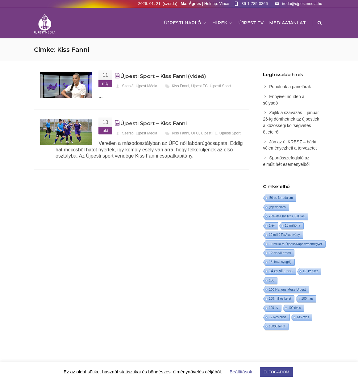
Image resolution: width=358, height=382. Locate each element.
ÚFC (195, 133)
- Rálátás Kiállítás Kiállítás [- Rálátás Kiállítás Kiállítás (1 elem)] (287, 216)
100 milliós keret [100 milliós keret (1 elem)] (280, 298)
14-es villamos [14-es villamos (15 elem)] (281, 271)
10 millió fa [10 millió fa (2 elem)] (292, 225)
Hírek (222, 23)
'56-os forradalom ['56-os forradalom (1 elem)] (281, 197)
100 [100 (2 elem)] (271, 280)
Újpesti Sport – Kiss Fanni (153, 123)
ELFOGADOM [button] (276, 372)
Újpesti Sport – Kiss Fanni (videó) (163, 76)
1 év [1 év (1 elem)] (272, 225)
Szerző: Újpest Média (139, 86)
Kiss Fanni (180, 86)
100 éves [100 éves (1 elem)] (294, 308)
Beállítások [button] (241, 371)
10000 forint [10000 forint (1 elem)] (277, 326)
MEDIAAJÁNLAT (287, 23)
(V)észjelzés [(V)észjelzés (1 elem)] (277, 207)
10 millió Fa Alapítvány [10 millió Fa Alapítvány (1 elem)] (284, 234)
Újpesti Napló (185, 23)
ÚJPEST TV (251, 23)
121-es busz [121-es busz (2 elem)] (277, 317)
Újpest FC (199, 86)
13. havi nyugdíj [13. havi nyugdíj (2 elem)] (280, 262)
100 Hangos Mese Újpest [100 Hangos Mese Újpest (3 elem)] (287, 289)
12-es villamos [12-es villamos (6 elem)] (280, 253)
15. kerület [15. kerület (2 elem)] (310, 271)
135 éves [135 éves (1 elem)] (303, 317)
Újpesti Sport (220, 86)
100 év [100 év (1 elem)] (273, 308)
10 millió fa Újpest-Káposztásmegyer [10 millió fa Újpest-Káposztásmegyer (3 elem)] (295, 244)
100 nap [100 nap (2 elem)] (307, 298)
